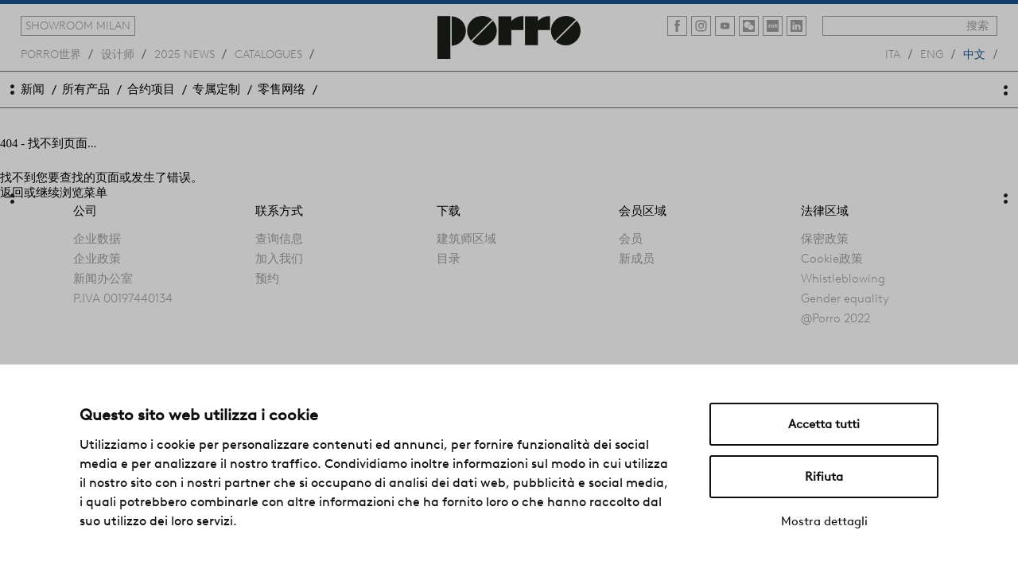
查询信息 (279, 239)
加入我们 (279, 258)
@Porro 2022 (835, 318)
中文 (974, 53)
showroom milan (77, 25)
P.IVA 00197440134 (123, 298)
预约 (267, 278)
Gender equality (845, 298)
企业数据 (97, 239)
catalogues (268, 53)
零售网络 (281, 89)
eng (931, 53)
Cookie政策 (832, 258)
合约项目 (151, 89)
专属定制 (216, 89)
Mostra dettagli (824, 521)
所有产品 (86, 89)
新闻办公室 (103, 278)
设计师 (117, 53)
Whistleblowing (843, 278)
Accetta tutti (824, 424)
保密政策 (825, 239)
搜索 (977, 25)
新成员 (637, 258)
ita (892, 53)
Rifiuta (824, 477)
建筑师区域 (466, 239)
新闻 (33, 89)
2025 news (184, 53)
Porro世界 (51, 53)
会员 (631, 239)
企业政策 (97, 258)
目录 (448, 258)
